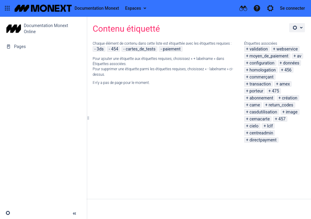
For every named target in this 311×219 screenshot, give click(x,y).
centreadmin (261, 132)
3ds (100, 49)
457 (282, 118)
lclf (270, 125)
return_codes (281, 105)
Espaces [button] (133, 8)
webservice (287, 49)
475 (275, 91)
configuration (261, 63)
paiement (171, 49)
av (299, 56)
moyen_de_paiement (268, 56)
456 (288, 70)
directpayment (262, 139)
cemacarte (259, 118)
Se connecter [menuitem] (292, 8)
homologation (262, 70)
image (292, 111)
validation (258, 49)
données (291, 63)
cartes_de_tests (141, 49)
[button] (7, 8)
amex (284, 84)
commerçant (261, 77)
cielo (253, 125)
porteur (256, 91)
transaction (260, 84)
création (289, 98)
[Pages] (43, 46)
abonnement (261, 98)
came (254, 105)
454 (114, 49)
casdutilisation (263, 111)
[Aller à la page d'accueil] (67, 8)
